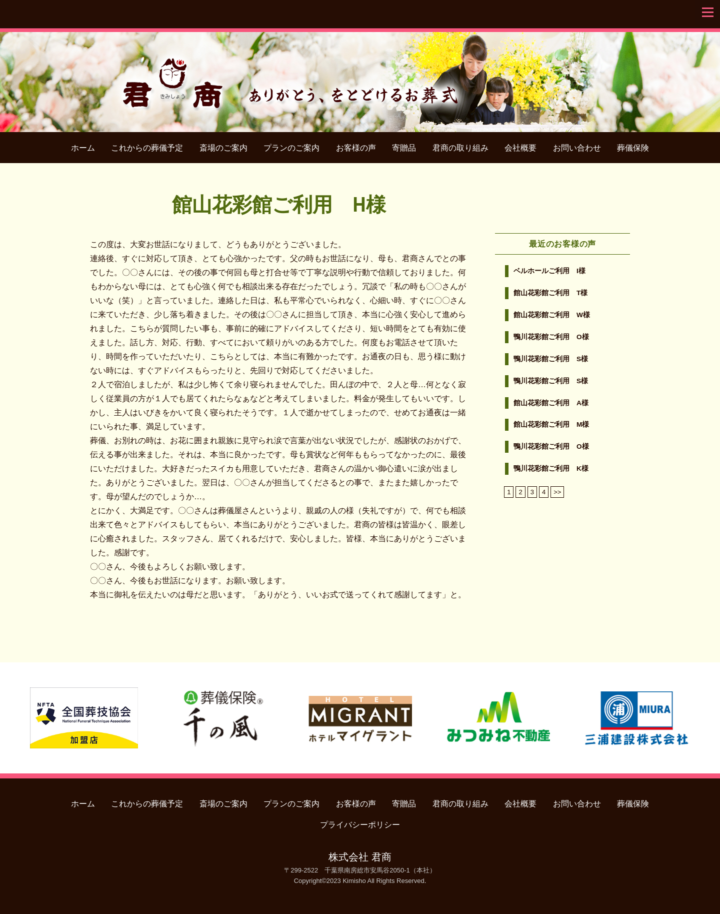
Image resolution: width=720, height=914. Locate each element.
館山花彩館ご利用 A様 (551, 403)
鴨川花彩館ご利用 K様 (551, 468)
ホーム (83, 148)
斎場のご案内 (224, 148)
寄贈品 (404, 148)
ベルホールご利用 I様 (550, 271)
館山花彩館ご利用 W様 (552, 315)
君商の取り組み (460, 148)
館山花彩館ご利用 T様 (551, 293)
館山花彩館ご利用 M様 (551, 424)
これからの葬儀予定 (147, 148)
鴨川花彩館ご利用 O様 (551, 337)
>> (557, 492)
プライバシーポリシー (360, 824)
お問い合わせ (577, 148)
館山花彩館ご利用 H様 (279, 204)
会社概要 (520, 148)
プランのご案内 (292, 148)
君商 (360, 77)
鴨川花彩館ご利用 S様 (551, 359)
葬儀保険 (633, 148)
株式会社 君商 (359, 856)
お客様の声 (356, 148)
